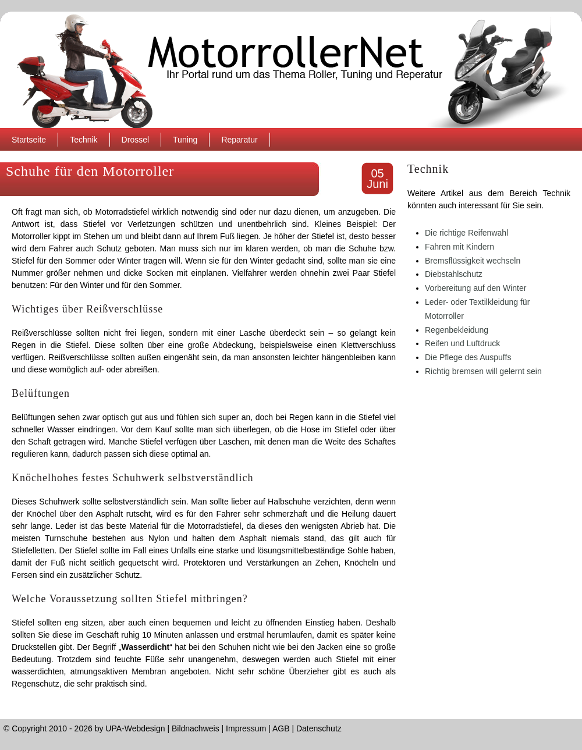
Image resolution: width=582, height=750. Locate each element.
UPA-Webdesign (135, 728)
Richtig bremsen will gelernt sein (483, 371)
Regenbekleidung (456, 330)
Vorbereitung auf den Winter (475, 288)
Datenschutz (319, 728)
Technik (83, 139)
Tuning (185, 139)
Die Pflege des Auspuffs (468, 357)
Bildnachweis (195, 728)
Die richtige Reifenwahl (466, 232)
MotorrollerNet (291, 70)
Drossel (135, 139)
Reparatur (239, 139)
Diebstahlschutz (453, 274)
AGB (281, 728)
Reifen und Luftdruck (462, 343)
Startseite (29, 139)
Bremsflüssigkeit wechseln (472, 260)
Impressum (246, 728)
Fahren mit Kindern (459, 246)
